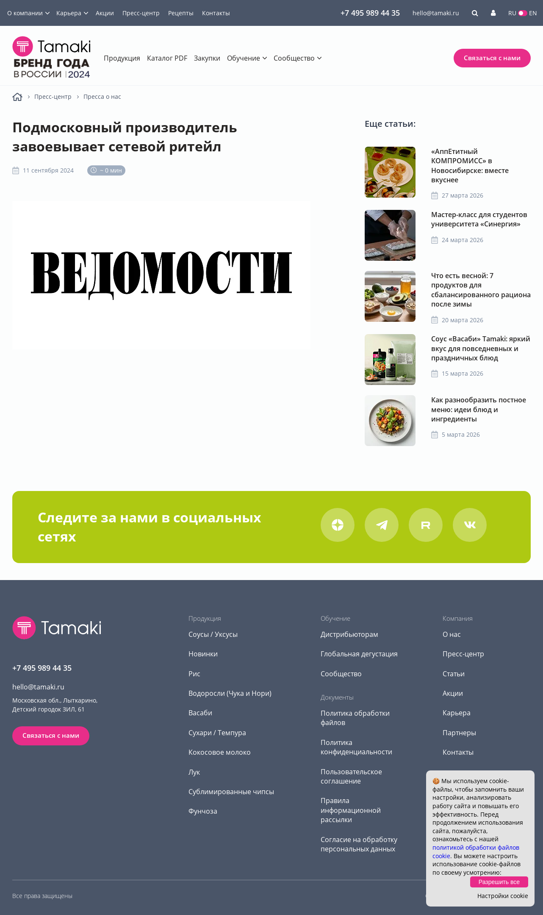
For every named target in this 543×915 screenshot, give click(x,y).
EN (533, 13)
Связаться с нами (492, 57)
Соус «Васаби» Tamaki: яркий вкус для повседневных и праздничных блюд (480, 348)
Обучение (243, 58)
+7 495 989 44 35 (370, 13)
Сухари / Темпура (217, 732)
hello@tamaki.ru (436, 13)
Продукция (122, 58)
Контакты (216, 13)
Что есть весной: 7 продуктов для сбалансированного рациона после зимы (481, 290)
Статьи (454, 673)
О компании (25, 13)
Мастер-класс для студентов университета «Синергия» (479, 219)
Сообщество (294, 58)
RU (512, 13)
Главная (17, 97)
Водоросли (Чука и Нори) (230, 693)
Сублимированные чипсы (231, 791)
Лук (194, 772)
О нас (452, 634)
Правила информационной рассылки (351, 810)
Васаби (200, 712)
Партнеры (459, 732)
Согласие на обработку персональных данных (359, 844)
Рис (194, 673)
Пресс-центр (141, 13)
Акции (105, 13)
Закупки (207, 58)
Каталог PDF (167, 58)
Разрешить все (499, 882)
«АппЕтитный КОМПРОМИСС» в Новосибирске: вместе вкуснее (470, 165)
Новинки (203, 653)
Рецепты (181, 13)
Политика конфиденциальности (356, 747)
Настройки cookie (502, 896)
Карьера (68, 13)
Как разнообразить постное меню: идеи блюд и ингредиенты (478, 409)
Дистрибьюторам (349, 634)
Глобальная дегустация (359, 653)
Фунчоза (202, 811)
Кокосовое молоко (219, 752)
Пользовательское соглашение (351, 776)
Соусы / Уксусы (213, 634)
